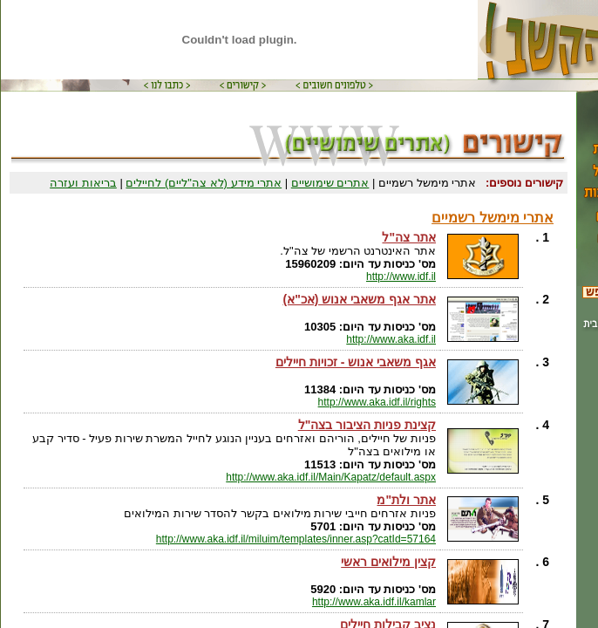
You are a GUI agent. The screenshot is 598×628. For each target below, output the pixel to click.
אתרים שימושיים (330, 182)
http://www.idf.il (401, 276)
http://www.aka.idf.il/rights (377, 402)
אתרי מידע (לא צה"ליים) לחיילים (204, 182)
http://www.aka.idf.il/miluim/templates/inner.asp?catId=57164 (296, 539)
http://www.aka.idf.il (391, 339)
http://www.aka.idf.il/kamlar (374, 602)
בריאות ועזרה (83, 182)
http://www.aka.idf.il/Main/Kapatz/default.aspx (331, 477)
